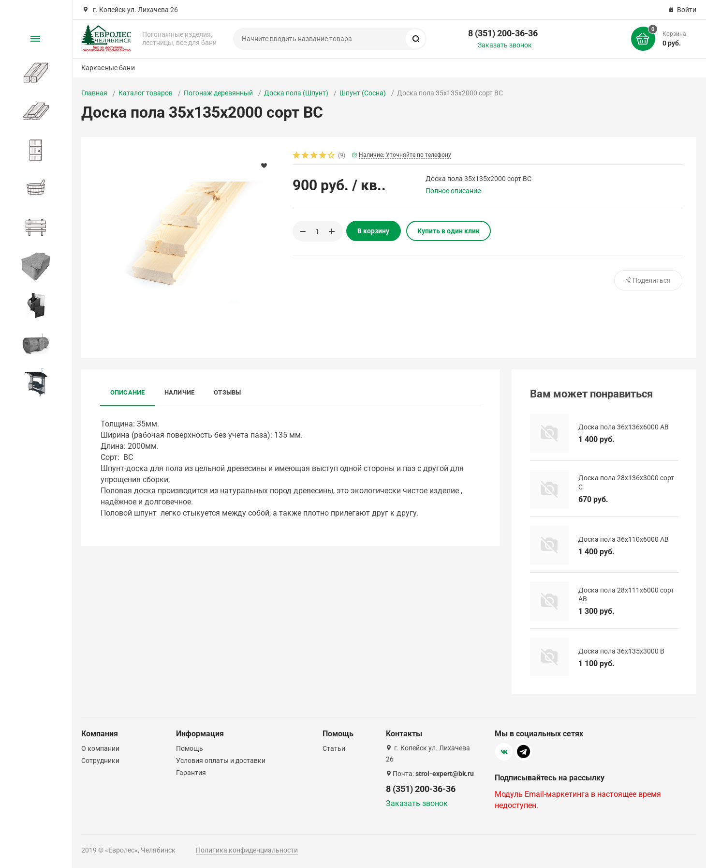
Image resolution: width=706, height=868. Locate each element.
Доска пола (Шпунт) (296, 93)
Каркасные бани (108, 68)
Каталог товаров (145, 93)
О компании (100, 748)
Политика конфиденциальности (247, 850)
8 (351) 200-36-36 (503, 33)
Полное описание (453, 191)
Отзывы (227, 392)
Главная (94, 93)
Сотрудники (100, 760)
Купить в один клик (448, 231)
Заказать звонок (505, 45)
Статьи (334, 748)
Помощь (189, 748)
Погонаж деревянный (218, 93)
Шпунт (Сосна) (362, 93)
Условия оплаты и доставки (220, 760)
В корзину (373, 231)
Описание (127, 392)
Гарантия (191, 773)
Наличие (179, 392)
